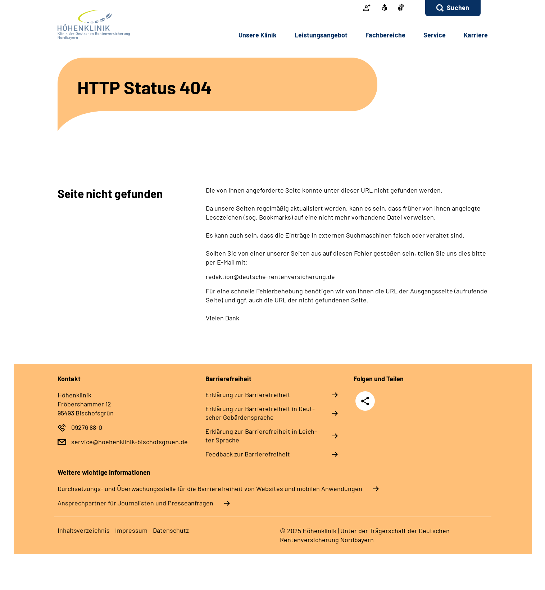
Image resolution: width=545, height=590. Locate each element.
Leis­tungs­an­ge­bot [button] (321, 35)
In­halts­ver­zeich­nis (84, 530)
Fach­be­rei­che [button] (385, 35)
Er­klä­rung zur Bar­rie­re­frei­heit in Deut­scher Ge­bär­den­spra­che (260, 413)
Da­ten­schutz (171, 530)
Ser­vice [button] (434, 35)
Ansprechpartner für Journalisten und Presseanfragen (135, 503)
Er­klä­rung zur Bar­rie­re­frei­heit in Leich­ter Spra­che (261, 435)
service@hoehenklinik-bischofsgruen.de (129, 442)
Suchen (458, 8)
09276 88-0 (86, 427)
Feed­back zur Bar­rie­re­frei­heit (247, 454)
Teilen (365, 401)
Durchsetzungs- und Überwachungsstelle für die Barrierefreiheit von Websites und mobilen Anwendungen (210, 488)
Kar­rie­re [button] (476, 35)
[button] (452, 8)
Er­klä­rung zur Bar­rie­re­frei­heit (247, 394)
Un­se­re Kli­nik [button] (258, 35)
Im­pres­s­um (131, 530)
